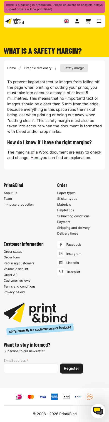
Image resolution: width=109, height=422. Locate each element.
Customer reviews (17, 280)
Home (11, 68)
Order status (13, 251)
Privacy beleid (14, 292)
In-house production (19, 204)
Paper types (66, 193)
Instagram (73, 253)
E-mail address (16, 361)
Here (35, 157)
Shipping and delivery (73, 228)
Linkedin (72, 263)
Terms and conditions (19, 286)
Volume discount (16, 269)
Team (8, 199)
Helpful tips (65, 210)
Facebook (73, 244)
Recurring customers (19, 263)
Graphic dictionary (38, 68)
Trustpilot (73, 272)
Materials (64, 204)
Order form (12, 257)
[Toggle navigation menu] (99, 21)
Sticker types (67, 199)
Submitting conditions (73, 216)
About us (10, 193)
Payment (63, 222)
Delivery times (67, 233)
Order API (11, 275)
